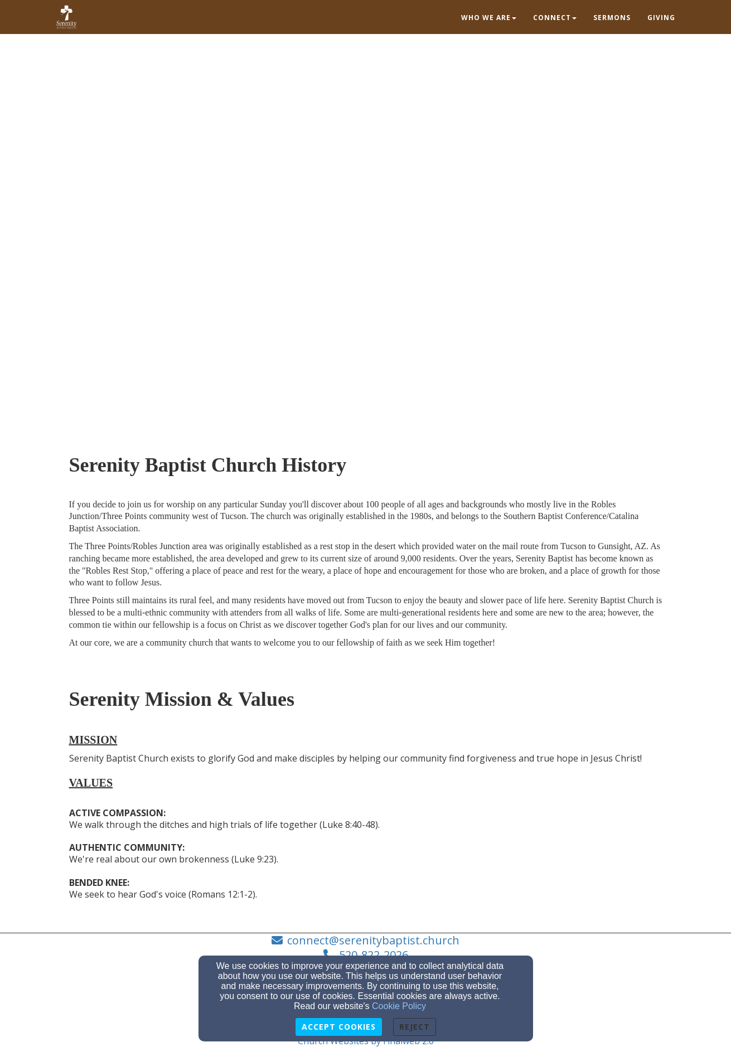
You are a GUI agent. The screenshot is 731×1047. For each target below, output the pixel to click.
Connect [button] (555, 17)
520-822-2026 (373, 954)
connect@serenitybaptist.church (373, 940)
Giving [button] (661, 17)
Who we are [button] (488, 17)
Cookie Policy (399, 1006)
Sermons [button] (612, 17)
